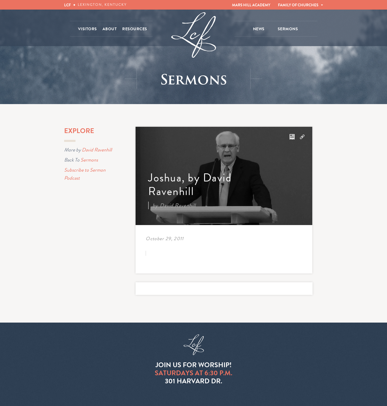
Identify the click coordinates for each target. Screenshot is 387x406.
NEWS (259, 29)
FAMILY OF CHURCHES (298, 5)
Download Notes (292, 137)
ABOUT (109, 29)
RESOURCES (134, 29)
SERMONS (288, 29)
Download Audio (302, 137)
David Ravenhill (97, 149)
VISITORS (87, 29)
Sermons (89, 160)
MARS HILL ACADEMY (251, 5)
